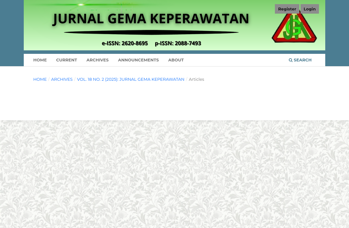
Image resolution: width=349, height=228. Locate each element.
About (176, 59)
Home (40, 59)
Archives (97, 59)
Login (310, 8)
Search (300, 59)
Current (66, 59)
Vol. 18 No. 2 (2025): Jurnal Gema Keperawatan (130, 79)
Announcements (138, 59)
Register (287, 8)
